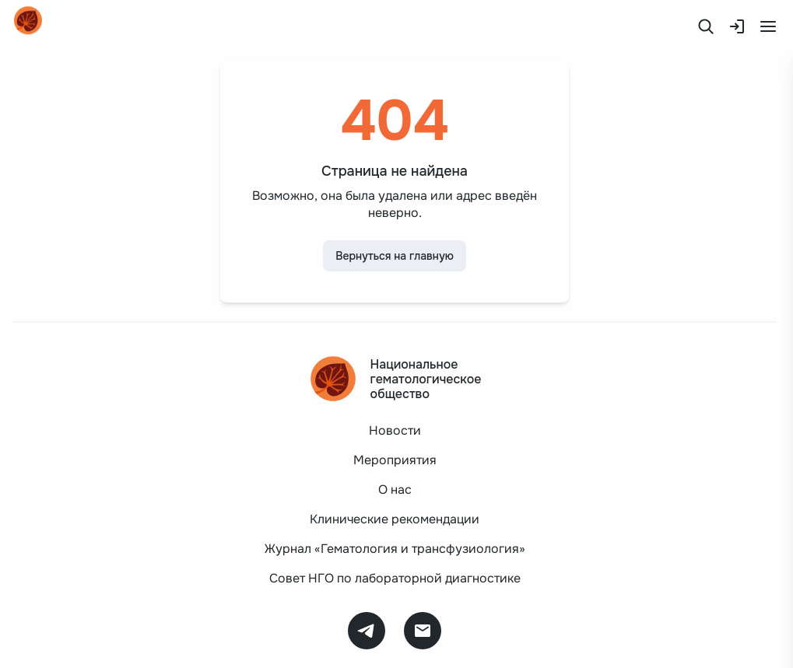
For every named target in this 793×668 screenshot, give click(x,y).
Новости (395, 430)
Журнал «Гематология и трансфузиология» (395, 548)
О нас (395, 489)
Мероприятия (395, 460)
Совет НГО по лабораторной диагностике (395, 578)
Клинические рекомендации (394, 519)
